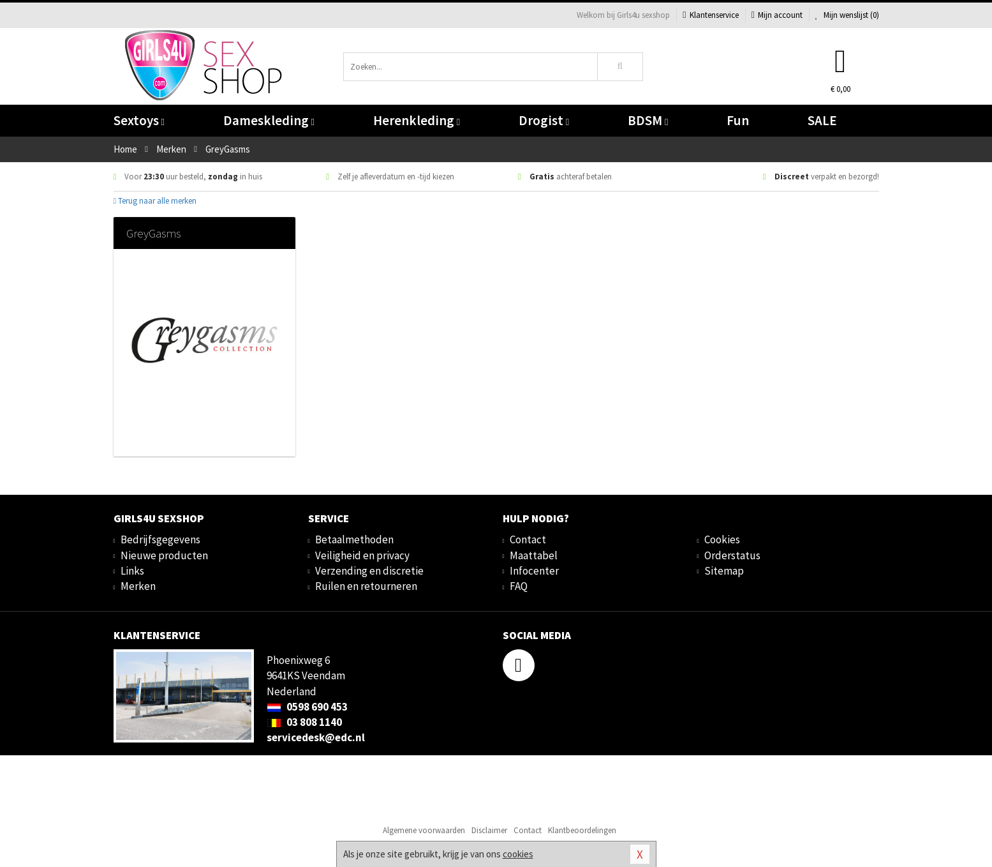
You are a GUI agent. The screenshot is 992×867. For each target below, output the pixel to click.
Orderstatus (732, 555)
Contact (528, 539)
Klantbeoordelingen (582, 830)
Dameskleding (269, 120)
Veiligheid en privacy (362, 555)
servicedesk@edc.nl (316, 737)
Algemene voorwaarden (424, 830)
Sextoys (139, 120)
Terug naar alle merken (155, 200)
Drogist (544, 120)
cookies (518, 854)
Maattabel (534, 555)
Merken (138, 586)
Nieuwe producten (164, 555)
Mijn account (777, 15)
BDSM (648, 120)
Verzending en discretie (369, 571)
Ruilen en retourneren (366, 586)
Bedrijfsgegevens (160, 539)
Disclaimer (489, 830)
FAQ (519, 586)
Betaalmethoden (354, 539)
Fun (738, 120)
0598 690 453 (307, 707)
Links (132, 571)
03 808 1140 (304, 722)
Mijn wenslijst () (847, 15)
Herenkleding (416, 120)
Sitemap (724, 571)
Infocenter (534, 571)
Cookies (722, 539)
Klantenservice (710, 15)
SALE (822, 120)
